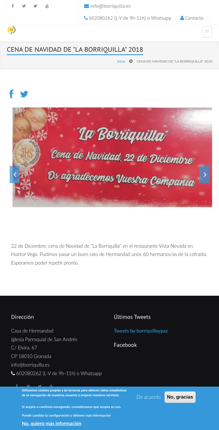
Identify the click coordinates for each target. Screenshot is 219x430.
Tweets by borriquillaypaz (141, 331)
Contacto (194, 18)
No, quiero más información (51, 423)
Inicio (121, 61)
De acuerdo (149, 397)
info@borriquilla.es (110, 6)
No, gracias (180, 397)
